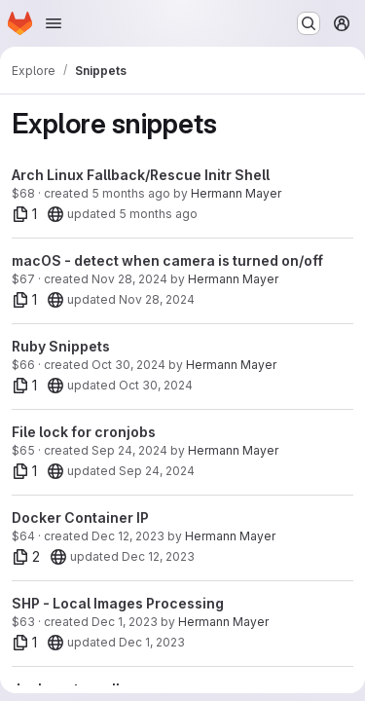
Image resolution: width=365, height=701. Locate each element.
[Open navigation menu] (53, 23)
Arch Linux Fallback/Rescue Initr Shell (141, 174)
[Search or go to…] (308, 23)
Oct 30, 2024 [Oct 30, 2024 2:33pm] (128, 364)
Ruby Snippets (61, 346)
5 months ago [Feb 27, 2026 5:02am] (130, 193)
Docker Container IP (80, 517)
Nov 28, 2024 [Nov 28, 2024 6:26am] (129, 279)
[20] (55, 214)
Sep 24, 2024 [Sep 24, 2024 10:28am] (129, 450)
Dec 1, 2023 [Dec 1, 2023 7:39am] (124, 621)
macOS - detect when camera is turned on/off (167, 260)
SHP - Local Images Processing (118, 603)
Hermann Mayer (236, 193)
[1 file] (25, 214)
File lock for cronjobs (84, 432)
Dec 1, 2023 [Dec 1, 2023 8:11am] (152, 642)
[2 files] (26, 557)
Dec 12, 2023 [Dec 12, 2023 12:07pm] (127, 536)
